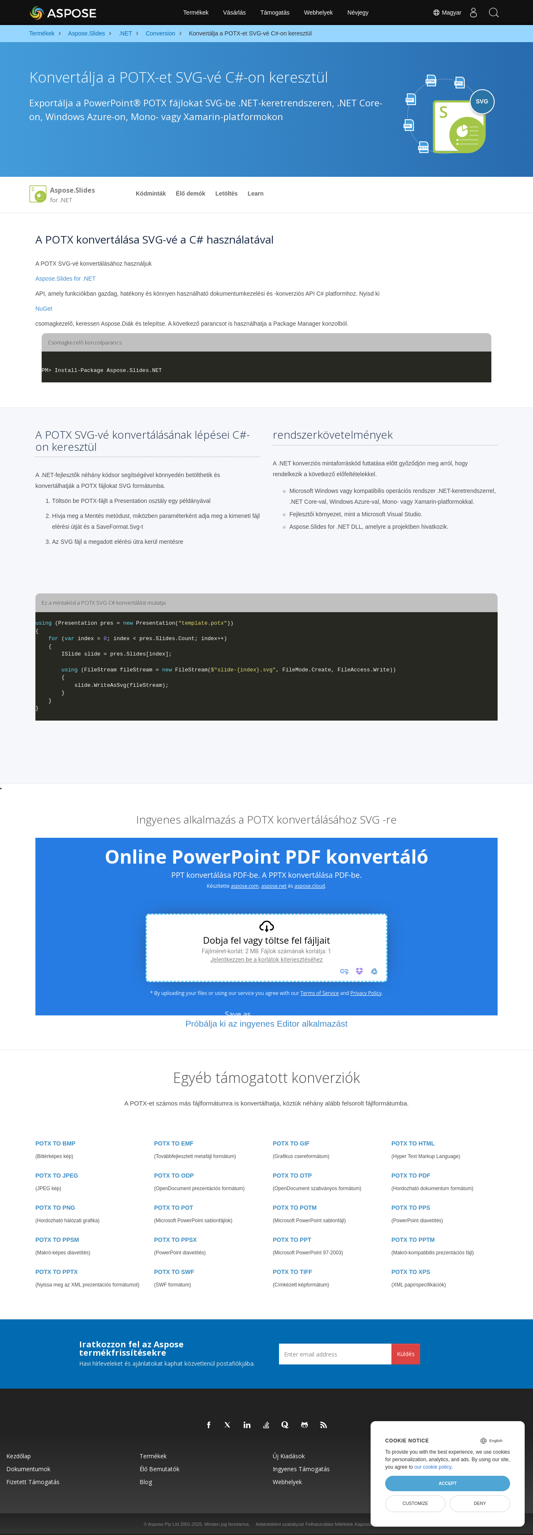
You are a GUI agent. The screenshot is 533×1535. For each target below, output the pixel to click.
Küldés (406, 1354)
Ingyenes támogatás (301, 1469)
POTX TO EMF (174, 1143)
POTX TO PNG (55, 1207)
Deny (480, 1503)
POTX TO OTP (292, 1175)
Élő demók (190, 193)
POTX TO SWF (174, 1272)
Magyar (445, 12)
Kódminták (151, 193)
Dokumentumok (28, 1469)
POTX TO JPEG (56, 1175)
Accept (447, 1483)
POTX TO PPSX (175, 1239)
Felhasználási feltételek (329, 1524)
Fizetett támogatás (33, 1482)
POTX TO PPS (410, 1207)
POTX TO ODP (174, 1175)
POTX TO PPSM (57, 1239)
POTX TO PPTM (413, 1239)
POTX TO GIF (291, 1143)
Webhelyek (318, 12)
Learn (256, 193)
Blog (145, 1482)
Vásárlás (234, 12)
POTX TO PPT (292, 1239)
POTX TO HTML (413, 1143)
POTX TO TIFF (292, 1272)
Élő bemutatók (159, 1469)
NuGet (43, 308)
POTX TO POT (173, 1207)
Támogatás (274, 12)
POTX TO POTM (295, 1207)
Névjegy (358, 12)
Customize (415, 1503)
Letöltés (226, 193)
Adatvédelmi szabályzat (280, 1524)
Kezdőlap (18, 1456)
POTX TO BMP (55, 1143)
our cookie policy (432, 1467)
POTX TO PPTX (56, 1272)
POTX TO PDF (410, 1175)
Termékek (196, 12)
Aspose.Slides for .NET (65, 278)
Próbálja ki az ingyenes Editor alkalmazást (266, 1023)
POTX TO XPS (410, 1272)
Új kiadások (289, 1456)
